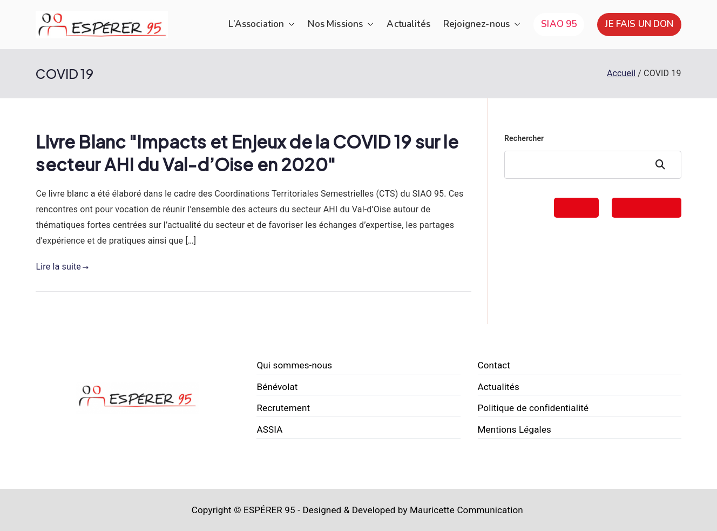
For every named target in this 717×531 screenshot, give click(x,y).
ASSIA (269, 429)
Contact (494, 365)
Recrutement (283, 407)
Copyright (212, 510)
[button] (289, 24)
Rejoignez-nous (481, 24)
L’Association (261, 24)
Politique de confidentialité (533, 407)
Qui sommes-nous (294, 365)
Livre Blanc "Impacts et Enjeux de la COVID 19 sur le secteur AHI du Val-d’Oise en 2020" (247, 153)
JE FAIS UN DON (639, 24)
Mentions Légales (514, 429)
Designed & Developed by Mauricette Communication (412, 510)
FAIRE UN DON (646, 207)
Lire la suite (62, 266)
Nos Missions (341, 24)
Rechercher (524, 138)
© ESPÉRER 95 (264, 510)
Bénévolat (276, 386)
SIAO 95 (559, 24)
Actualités (408, 24)
